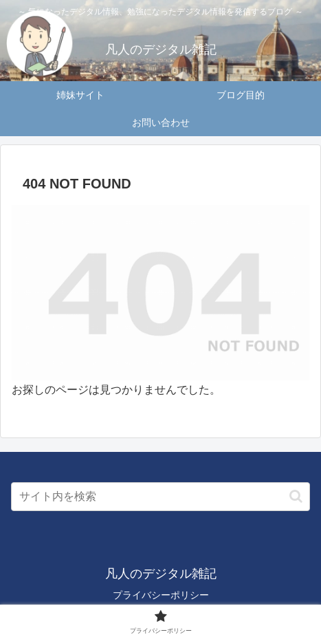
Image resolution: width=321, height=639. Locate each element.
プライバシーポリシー (161, 594)
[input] (160, 496)
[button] (296, 496)
